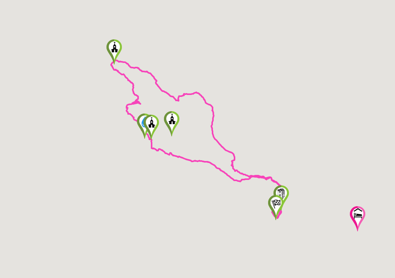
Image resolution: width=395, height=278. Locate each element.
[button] (276, 207)
